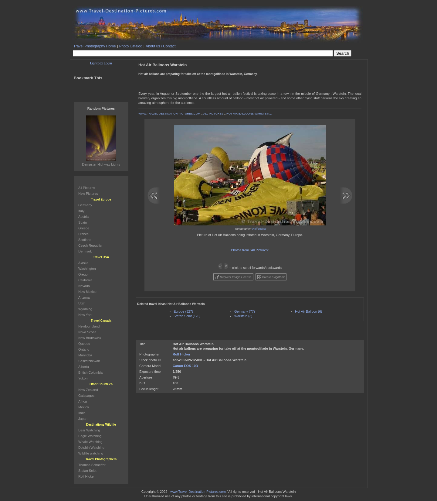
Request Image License (233, 277)
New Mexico (87, 291)
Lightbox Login (101, 63)
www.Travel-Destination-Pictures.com (197, 491)
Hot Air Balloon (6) (308, 311)
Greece (83, 228)
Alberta (83, 367)
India (82, 413)
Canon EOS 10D (185, 366)
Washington (87, 268)
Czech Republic (90, 245)
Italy (81, 211)
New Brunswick (89, 338)
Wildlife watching (90, 453)
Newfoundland (89, 326)
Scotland (84, 240)
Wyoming (85, 309)
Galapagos (86, 395)
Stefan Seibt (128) (187, 316)
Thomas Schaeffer (92, 465)
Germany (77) (244, 311)
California (85, 280)
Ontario (83, 349)
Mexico (83, 407)
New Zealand (88, 390)
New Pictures (88, 193)
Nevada (84, 286)
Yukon (83, 378)
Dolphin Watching (91, 447)
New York (85, 315)
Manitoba (85, 355)
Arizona (84, 297)
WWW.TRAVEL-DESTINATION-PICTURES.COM (169, 113)
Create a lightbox (271, 277)
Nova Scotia (87, 332)
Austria (83, 216)
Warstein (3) (243, 316)
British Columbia (90, 372)
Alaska (83, 263)
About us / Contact (161, 46)
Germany (85, 205)
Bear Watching (89, 430)
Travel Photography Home (94, 46)
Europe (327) (183, 311)
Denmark (85, 251)
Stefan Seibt (87, 470)
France (83, 234)
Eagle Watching (90, 436)
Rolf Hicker (259, 228)
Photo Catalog (130, 46)
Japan (82, 418)
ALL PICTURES (213, 113)
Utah (81, 303)
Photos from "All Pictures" (250, 250)
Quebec (84, 343)
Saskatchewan (89, 361)
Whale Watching (90, 442)
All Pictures (86, 188)
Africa (82, 401)
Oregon (84, 274)
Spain (82, 222)
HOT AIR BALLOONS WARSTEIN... (249, 113)
